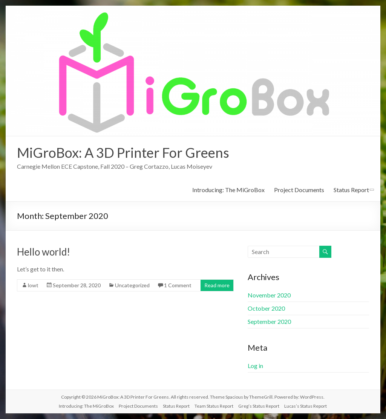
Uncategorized (132, 285)
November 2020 (269, 295)
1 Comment (177, 285)
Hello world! (43, 252)
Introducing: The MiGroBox (228, 189)
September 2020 (269, 321)
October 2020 (266, 308)
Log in (255, 365)
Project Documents (299, 189)
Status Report (351, 189)
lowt (33, 285)
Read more (217, 285)
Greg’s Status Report (258, 406)
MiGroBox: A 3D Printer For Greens (123, 152)
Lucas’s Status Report (305, 406)
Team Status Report (214, 406)
